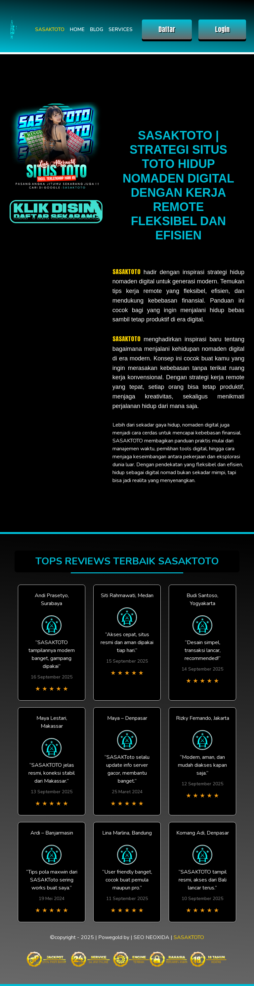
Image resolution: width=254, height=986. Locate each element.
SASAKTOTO (49, 29)
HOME (77, 29)
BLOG (96, 29)
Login (222, 29)
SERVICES (120, 29)
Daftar (166, 29)
